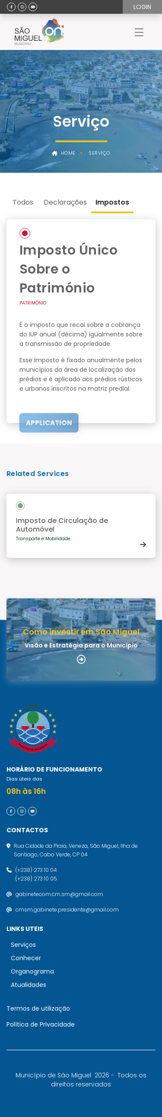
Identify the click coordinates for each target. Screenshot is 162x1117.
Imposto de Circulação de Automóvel (62, 525)
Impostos (112, 202)
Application (49, 422)
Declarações (65, 202)
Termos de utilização (38, 1008)
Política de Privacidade (40, 1024)
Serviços (23, 944)
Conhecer (26, 958)
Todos (23, 202)
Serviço (99, 153)
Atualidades (28, 984)
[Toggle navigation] (139, 31)
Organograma (32, 971)
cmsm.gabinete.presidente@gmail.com (67, 909)
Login (142, 7)
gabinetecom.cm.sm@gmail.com (59, 894)
